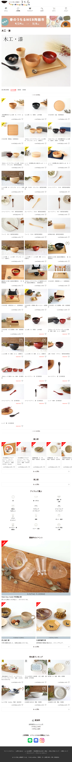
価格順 (19, 89)
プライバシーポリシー (41, 753)
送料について (64, 751)
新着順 (24, 89)
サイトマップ (30, 753)
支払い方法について (54, 751)
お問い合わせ (19, 751)
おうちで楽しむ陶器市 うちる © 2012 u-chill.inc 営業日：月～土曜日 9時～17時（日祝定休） (36, 757)
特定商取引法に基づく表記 (40, 751)
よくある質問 (28, 751)
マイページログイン (9, 751)
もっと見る (36, 471)
